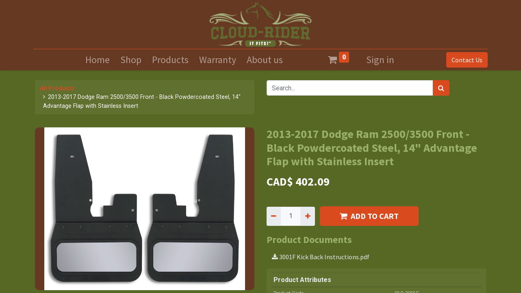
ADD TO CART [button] (369, 216)
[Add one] (307, 216)
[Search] (441, 88)
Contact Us (465, 60)
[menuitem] (97, 59)
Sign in (380, 59)
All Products (57, 88)
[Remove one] (274, 216)
